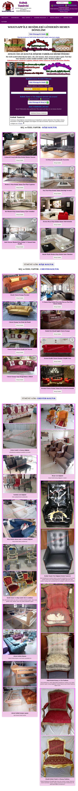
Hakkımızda (15, 17)
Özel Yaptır (26, 17)
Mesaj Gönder (19, 160)
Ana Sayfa (5, 17)
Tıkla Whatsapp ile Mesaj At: (39, 102)
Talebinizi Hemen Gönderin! (39, 113)
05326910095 (71, 5)
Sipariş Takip (68, 17)
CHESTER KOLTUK (49, 269)
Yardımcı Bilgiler (40, 17)
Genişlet (21, 123)
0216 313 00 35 (57, 5)
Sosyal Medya (54, 17)
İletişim (4, 21)
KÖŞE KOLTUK (49, 127)
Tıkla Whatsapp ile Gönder (38, 34)
